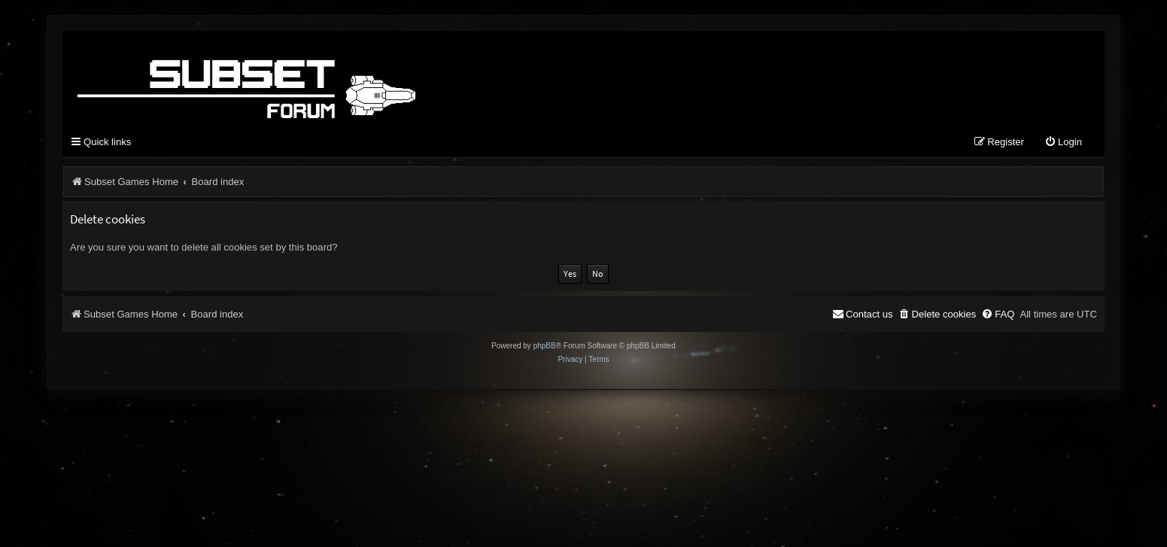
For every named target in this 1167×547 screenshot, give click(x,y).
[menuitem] (1063, 142)
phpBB (544, 346)
